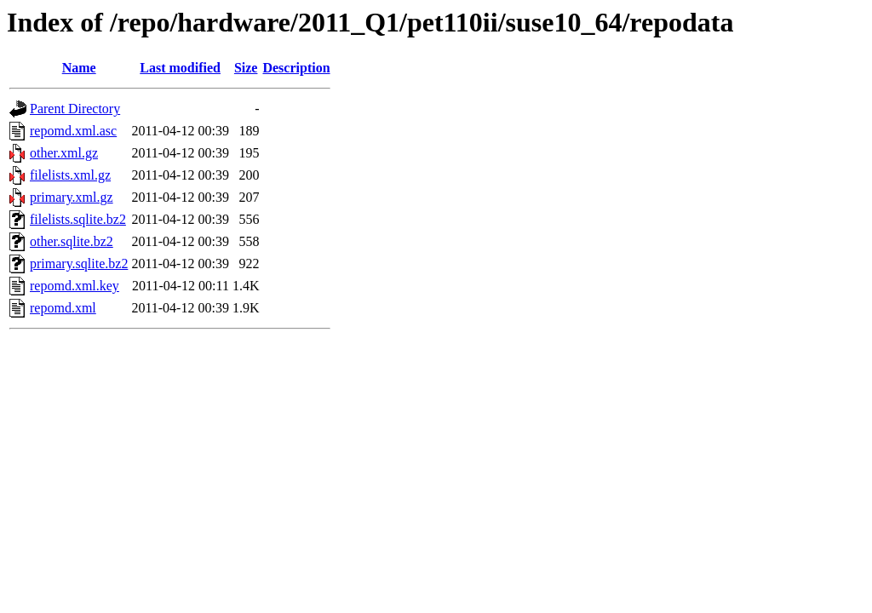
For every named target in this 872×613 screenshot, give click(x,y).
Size (246, 67)
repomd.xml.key (74, 285)
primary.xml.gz (71, 197)
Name (79, 67)
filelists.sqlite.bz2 (78, 219)
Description (296, 67)
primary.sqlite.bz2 (79, 263)
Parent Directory (75, 108)
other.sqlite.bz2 (71, 241)
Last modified (180, 67)
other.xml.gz (64, 153)
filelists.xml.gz (70, 175)
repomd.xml (63, 308)
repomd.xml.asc (73, 130)
